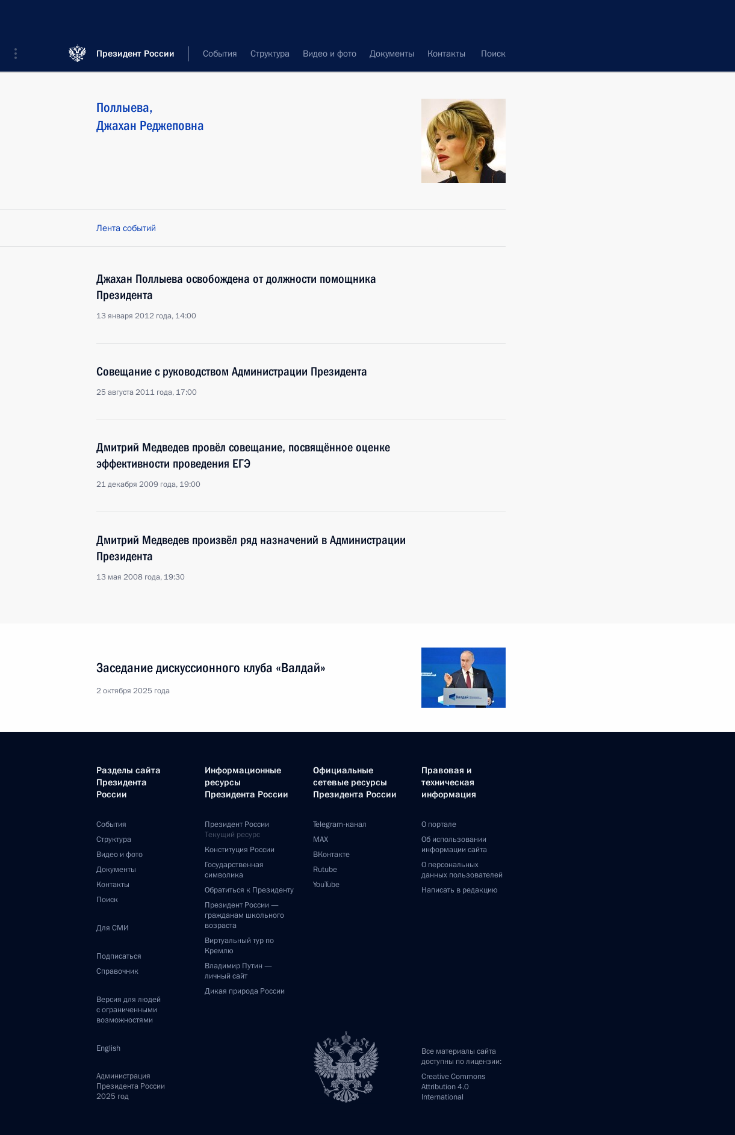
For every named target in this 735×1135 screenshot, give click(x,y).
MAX (320, 839)
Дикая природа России (245, 991)
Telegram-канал (340, 824)
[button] (20, 18)
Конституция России (239, 849)
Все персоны (480, 54)
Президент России (135, 17)
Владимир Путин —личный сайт (238, 971)
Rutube (325, 869)
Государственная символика (234, 869)
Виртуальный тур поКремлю (239, 945)
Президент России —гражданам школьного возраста (244, 915)
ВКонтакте (331, 854)
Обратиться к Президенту (249, 890)
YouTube (326, 884)
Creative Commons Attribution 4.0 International (453, 1087)
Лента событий (126, 228)
